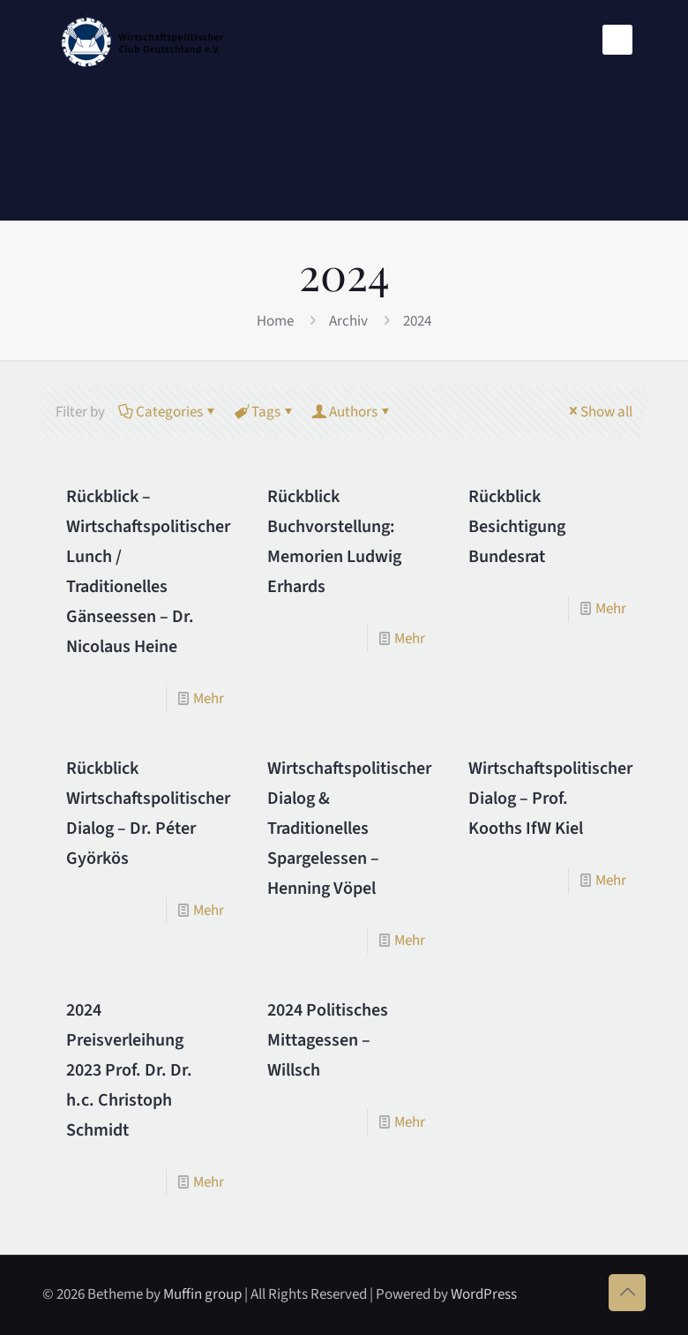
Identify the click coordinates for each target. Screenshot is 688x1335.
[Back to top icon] (627, 1292)
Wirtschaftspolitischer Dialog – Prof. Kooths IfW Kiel (550, 798)
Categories (168, 412)
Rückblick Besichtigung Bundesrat (516, 526)
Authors (352, 412)
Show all (598, 412)
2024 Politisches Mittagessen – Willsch (327, 1040)
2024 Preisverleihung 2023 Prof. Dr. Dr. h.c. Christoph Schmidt (129, 1070)
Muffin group (202, 1294)
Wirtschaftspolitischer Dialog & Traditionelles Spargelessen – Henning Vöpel (349, 828)
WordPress (484, 1294)
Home (275, 321)
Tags (264, 412)
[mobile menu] (617, 40)
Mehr (208, 698)
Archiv (348, 321)
